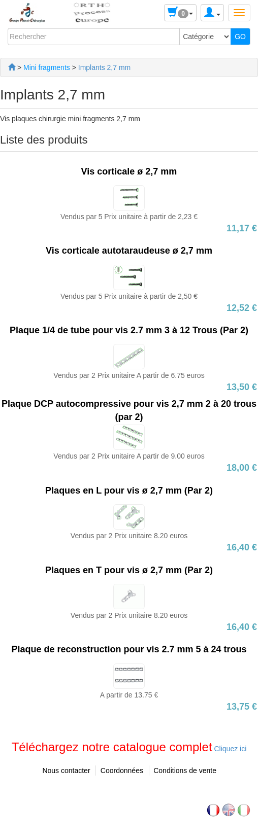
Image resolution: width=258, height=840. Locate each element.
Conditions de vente (184, 770)
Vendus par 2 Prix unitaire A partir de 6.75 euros (128, 375)
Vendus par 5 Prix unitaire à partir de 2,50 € (129, 296)
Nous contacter (66, 770)
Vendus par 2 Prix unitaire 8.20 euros (129, 536)
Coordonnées (122, 770)
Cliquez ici (229, 749)
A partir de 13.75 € (129, 695)
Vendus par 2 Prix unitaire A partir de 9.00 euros (128, 456)
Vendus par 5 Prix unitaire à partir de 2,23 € (129, 217)
